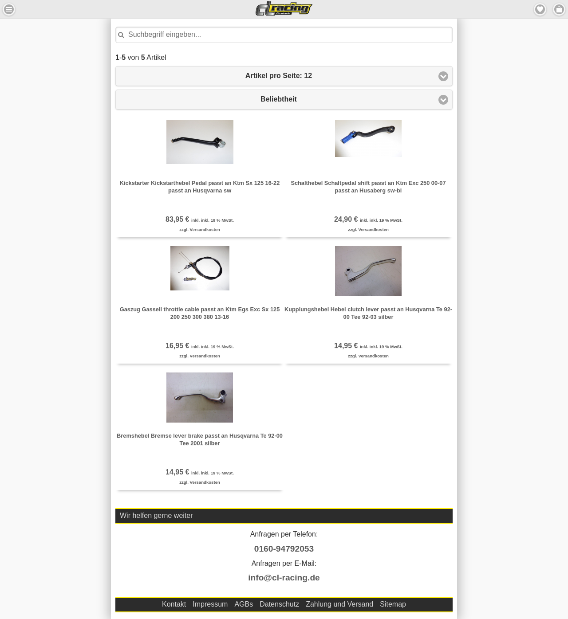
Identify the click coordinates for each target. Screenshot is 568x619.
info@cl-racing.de (284, 577)
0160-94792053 (284, 548)
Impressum (210, 604)
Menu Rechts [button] (559, 9)
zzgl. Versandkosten (199, 229)
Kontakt (174, 604)
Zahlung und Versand (339, 604)
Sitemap (393, 604)
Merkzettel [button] (540, 9)
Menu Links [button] (9, 9)
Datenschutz (279, 604)
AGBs (243, 604)
